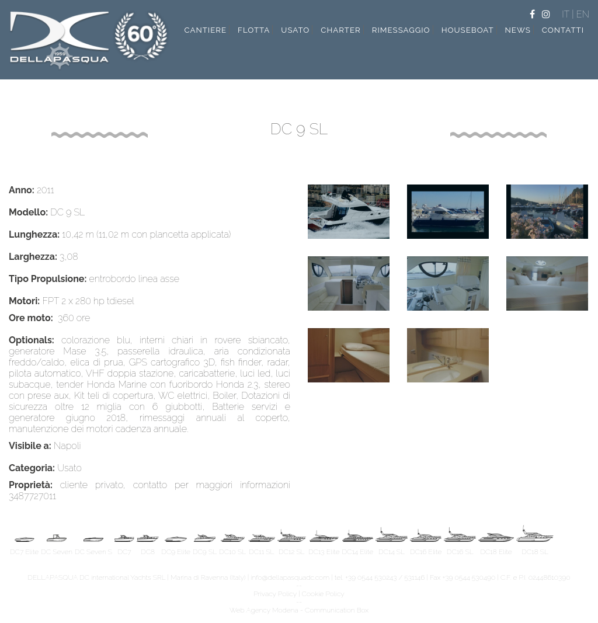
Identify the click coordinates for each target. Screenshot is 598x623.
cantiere (205, 29)
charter (341, 29)
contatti (563, 29)
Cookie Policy (323, 594)
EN (582, 14)
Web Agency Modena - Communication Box (299, 610)
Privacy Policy (275, 594)
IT (567, 14)
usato (295, 29)
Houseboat (467, 29)
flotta (254, 29)
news (518, 29)
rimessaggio (401, 29)
